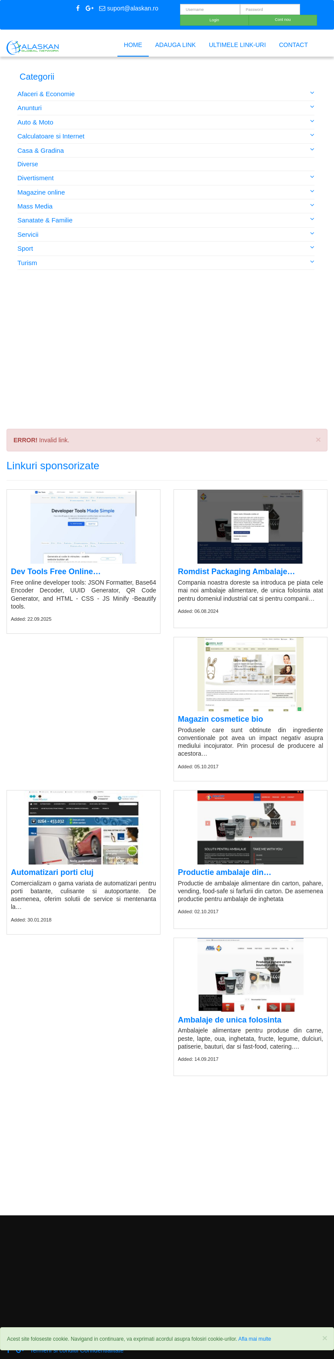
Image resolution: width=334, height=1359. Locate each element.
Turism (165, 262)
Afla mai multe (254, 1339)
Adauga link (175, 44)
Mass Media (165, 206)
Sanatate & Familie (165, 219)
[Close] (324, 1337)
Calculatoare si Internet (165, 135)
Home (133, 44)
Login (214, 20)
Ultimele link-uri (237, 44)
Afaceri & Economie (165, 93)
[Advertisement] (167, 357)
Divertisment (165, 177)
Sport (165, 248)
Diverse (27, 164)
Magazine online (165, 192)
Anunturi (165, 107)
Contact (293, 44)
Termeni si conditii (54, 1350)
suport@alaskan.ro (128, 8)
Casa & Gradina (165, 150)
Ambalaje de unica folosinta (229, 1020)
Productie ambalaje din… (224, 872)
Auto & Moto (165, 122)
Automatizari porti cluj (52, 872)
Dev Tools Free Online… (56, 571)
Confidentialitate (102, 1350)
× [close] (318, 439)
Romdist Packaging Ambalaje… (236, 571)
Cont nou (283, 19)
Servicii (165, 234)
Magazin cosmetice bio (220, 719)
